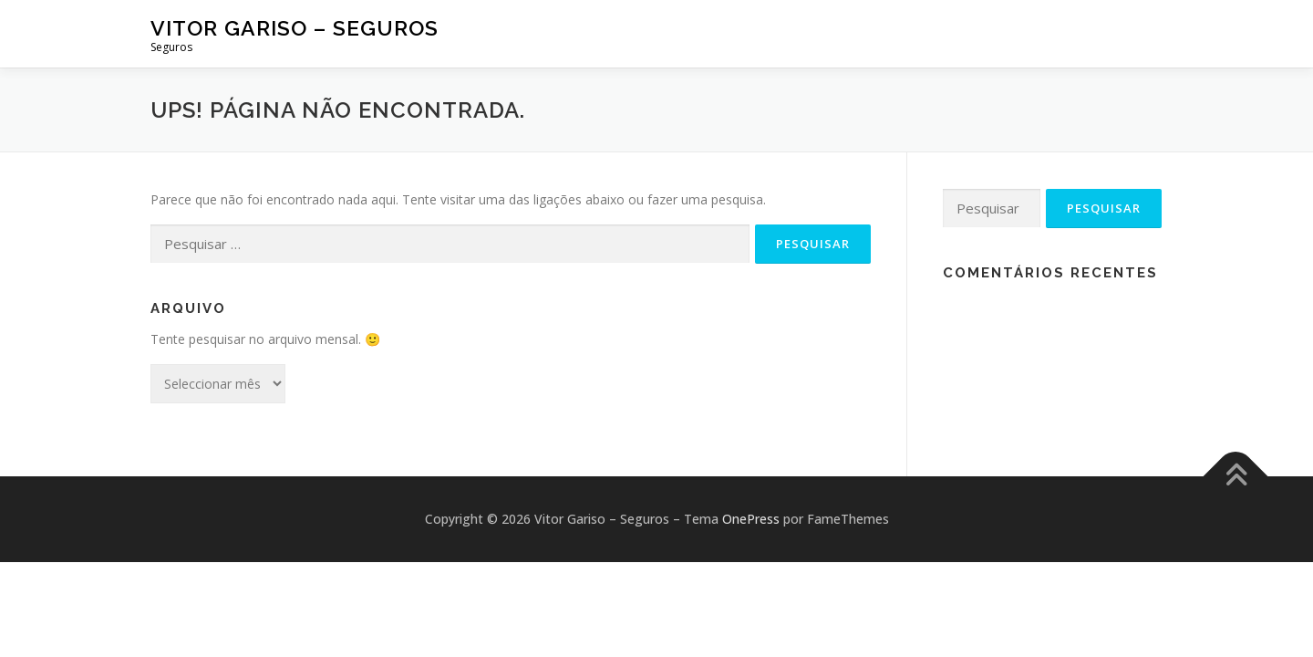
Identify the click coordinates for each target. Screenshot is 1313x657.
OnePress (751, 518)
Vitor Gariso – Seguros (294, 28)
